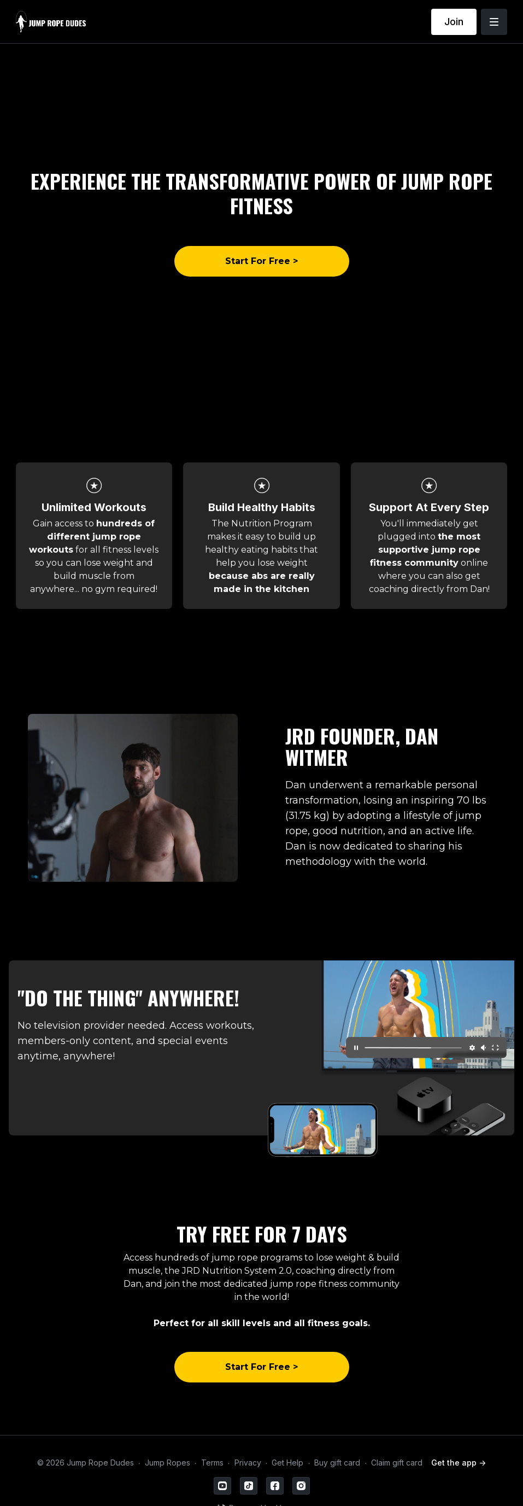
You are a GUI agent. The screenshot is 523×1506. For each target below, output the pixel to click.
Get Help (287, 1462)
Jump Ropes (167, 1462)
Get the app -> (458, 1462)
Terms (212, 1462)
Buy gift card (337, 1462)
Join (453, 21)
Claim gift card (396, 1462)
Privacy (247, 1462)
